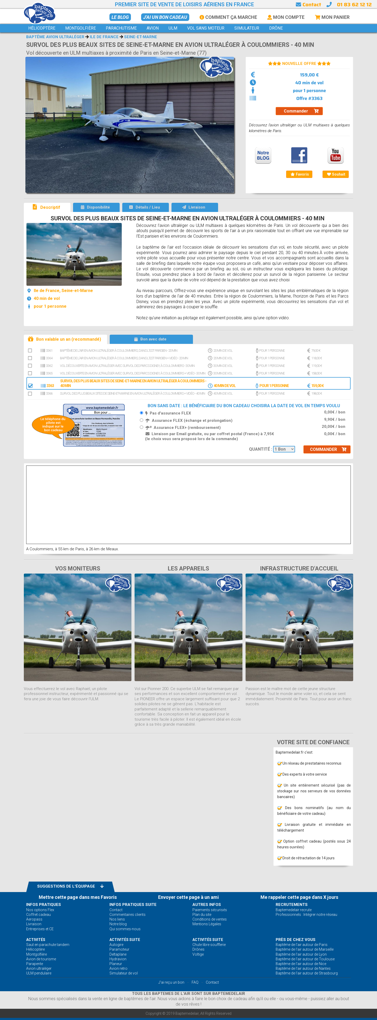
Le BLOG (120, 17)
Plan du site (201, 914)
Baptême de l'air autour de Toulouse (305, 959)
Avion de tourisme (41, 959)
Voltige (198, 954)
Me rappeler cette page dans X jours (299, 897)
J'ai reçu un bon (171, 982)
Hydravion (117, 959)
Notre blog (118, 924)
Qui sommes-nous (125, 929)
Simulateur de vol (123, 973)
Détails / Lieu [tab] (144, 207)
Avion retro (118, 968)
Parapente (34, 964)
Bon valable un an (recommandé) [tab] (64, 339)
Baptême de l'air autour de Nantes (303, 968)
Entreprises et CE (40, 929)
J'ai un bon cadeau (165, 17)
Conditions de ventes (209, 919)
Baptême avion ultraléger (55, 37)
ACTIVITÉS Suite (124, 940)
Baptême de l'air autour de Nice (301, 964)
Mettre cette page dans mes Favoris (78, 897)
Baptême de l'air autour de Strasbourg (307, 973)
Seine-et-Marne (140, 37)
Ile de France (104, 37)
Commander (301, 111)
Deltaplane (117, 954)
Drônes (198, 949)
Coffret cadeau (38, 914)
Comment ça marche (228, 17)
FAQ (195, 982)
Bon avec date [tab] (150, 339)
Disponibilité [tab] (95, 207)
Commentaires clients (127, 914)
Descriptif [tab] (45, 207)
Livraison (33, 924)
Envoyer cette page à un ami (188, 897)
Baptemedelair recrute (294, 910)
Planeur (115, 964)
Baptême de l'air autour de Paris (302, 945)
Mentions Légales (206, 924)
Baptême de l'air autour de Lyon (301, 954)
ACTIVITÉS (35, 940)
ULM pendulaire (38, 973)
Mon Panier (332, 17)
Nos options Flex (40, 910)
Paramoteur (119, 949)
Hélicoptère (35, 949)
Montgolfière (36, 954)
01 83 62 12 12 (354, 4)
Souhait (336, 174)
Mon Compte (285, 17)
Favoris (299, 174)
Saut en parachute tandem (47, 945)
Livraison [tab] (194, 207)
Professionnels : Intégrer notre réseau (306, 914)
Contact (308, 4)
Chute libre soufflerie (209, 945)
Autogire (116, 945)
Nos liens (117, 919)
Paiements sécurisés (209, 910)
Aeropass (34, 919)
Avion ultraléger (39, 968)
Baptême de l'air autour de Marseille (305, 949)
